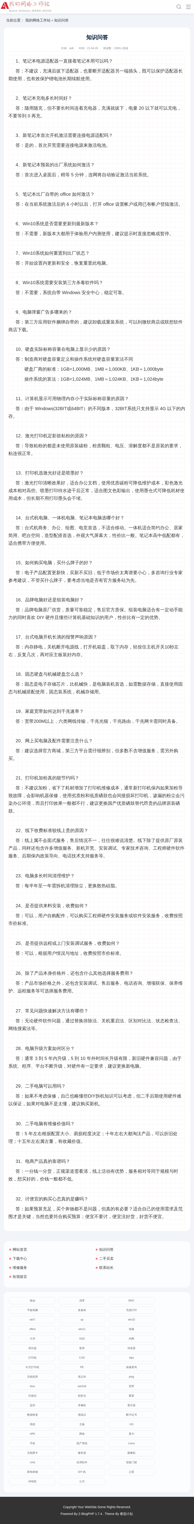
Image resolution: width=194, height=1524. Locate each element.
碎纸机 (32, 1481)
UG (131, 1424)
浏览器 (131, 1348)
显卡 (131, 1433)
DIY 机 (82, 1471)
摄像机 (131, 1452)
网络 (82, 1433)
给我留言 (20, 1277)
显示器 (131, 1405)
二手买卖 (106, 1258)
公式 (82, 1481)
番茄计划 (126, 1514)
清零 (82, 1300)
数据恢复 (32, 1414)
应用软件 (82, 1462)
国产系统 (82, 1443)
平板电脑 (32, 1310)
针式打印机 (32, 1367)
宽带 (131, 1386)
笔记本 (82, 1376)
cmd (32, 1462)
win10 (131, 1319)
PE (82, 1367)
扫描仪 (32, 1395)
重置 (131, 1395)
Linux (131, 1443)
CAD (82, 1357)
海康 (131, 1329)
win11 (81, 1329)
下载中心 (20, 1258)
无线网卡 (32, 1452)
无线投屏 (32, 1376)
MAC (132, 1300)
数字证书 (131, 1414)
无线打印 (131, 1310)
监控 (32, 1405)
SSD (82, 1338)
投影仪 (82, 1395)
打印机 (32, 1357)
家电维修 (32, 1471)
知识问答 (106, 1249)
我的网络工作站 (38, 20)
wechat (82, 1386)
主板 (82, 1424)
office (32, 1329)
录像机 (82, 1405)
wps (131, 1357)
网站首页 (20, 1249)
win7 (32, 1319)
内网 (131, 1338)
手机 (32, 1443)
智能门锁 (131, 1462)
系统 (32, 1424)
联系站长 (106, 1268)
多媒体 (82, 1310)
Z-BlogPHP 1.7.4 (90, 1514)
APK (32, 1433)
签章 (82, 1348)
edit (71, 48)
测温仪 (82, 1414)
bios (32, 1386)
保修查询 (131, 1367)
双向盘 (32, 1348)
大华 (32, 1338)
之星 (131, 1471)
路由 (32, 1300)
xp (82, 1319)
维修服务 (20, 1268)
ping (131, 1376)
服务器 (82, 1452)
